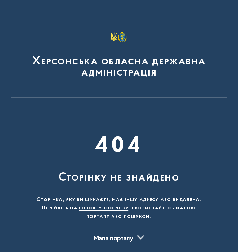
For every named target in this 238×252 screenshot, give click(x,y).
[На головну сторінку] (119, 51)
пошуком (137, 216)
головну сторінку (103, 208)
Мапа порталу (114, 238)
